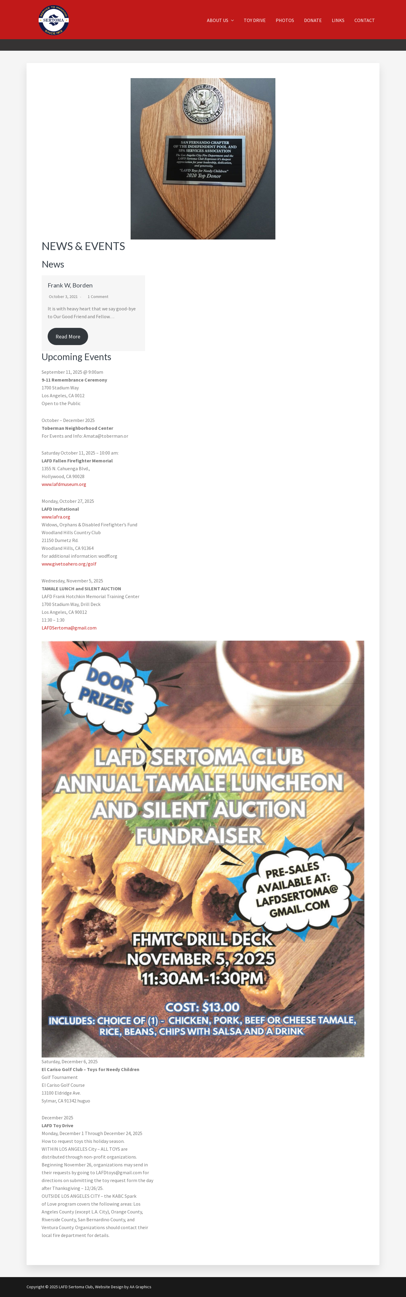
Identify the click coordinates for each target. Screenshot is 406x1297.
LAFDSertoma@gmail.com (69, 628)
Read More (68, 336)
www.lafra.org (56, 517)
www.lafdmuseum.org (64, 484)
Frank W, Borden (70, 285)
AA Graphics (140, 1286)
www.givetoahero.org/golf (69, 564)
